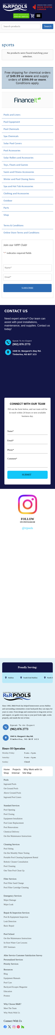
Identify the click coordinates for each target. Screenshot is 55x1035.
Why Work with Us (33, 769)
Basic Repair (9, 926)
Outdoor (8, 200)
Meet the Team (10, 1008)
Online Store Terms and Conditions (21, 232)
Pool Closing (9, 814)
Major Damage (10, 900)
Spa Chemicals (11, 136)
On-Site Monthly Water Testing (16, 853)
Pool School (9, 934)
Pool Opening (9, 810)
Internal (16, 773)
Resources (8, 969)
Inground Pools (10, 784)
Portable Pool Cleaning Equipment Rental (21, 857)
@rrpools (27, 528)
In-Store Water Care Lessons (15, 943)
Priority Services (11, 964)
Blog (6, 974)
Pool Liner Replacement (14, 823)
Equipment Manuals (12, 978)
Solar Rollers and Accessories (18, 157)
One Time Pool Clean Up (14, 871)
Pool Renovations (11, 827)
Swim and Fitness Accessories (19, 172)
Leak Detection (10, 921)
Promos (7, 996)
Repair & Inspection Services (16, 913)
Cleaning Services (12, 844)
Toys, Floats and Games (16, 164)
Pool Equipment (12, 122)
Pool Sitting (8, 849)
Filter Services (10, 879)
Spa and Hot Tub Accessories (18, 186)
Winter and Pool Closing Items (19, 179)
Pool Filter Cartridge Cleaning (16, 887)
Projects (17, 769)
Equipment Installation (13, 819)
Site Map (26, 773)
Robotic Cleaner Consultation (16, 862)
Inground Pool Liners (12, 797)
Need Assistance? (21, 16)
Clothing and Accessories (16, 193)
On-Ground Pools (11, 788)
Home (7, 769)
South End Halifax (30, 678)
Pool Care (8, 983)
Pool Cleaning (9, 866)
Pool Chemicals (11, 129)
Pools (6, 780)
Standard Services (12, 805)
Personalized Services (13, 959)
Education (8, 991)
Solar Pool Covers (13, 143)
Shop (6, 215)
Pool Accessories (12, 150)
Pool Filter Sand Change (14, 883)
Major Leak (8, 904)
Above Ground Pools (12, 793)
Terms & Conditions (13, 225)
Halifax (11, 678)
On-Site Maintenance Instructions (17, 836)
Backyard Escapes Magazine (15, 987)
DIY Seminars (9, 947)
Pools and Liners (12, 114)
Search (47, 26)
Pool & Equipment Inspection (16, 917)
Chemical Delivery (11, 832)
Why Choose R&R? (12, 1004)
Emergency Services (13, 896)
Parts (6, 207)
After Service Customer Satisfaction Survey (23, 955)
